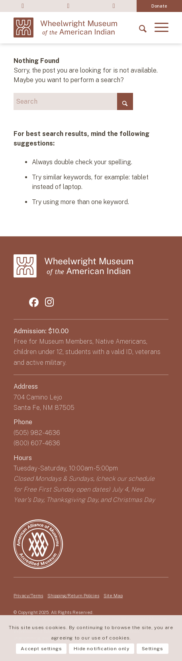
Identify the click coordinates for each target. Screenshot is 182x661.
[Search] (139, 27)
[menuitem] (22, 6)
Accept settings (41, 648)
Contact (68, 6)
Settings (152, 648)
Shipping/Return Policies (73, 595)
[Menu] (157, 27)
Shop (23, 6)
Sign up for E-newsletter (113, 6)
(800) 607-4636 (37, 443)
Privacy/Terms (28, 595)
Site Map (113, 595)
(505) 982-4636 (37, 433)
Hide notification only (101, 648)
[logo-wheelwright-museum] (65, 27)
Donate (159, 6)
